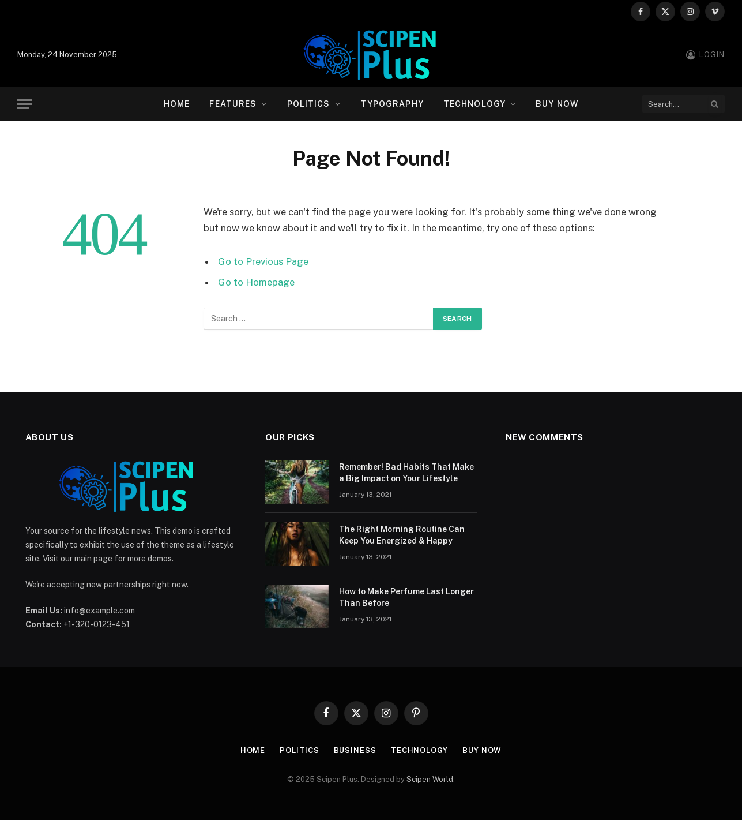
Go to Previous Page (263, 261)
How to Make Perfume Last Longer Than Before (406, 597)
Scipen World (429, 779)
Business (355, 750)
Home (177, 103)
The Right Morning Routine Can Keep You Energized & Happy (402, 535)
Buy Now (557, 103)
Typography (392, 103)
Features (233, 103)
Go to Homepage (256, 282)
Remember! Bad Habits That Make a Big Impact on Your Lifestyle (406, 472)
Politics (308, 103)
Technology (474, 103)
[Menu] (24, 104)
